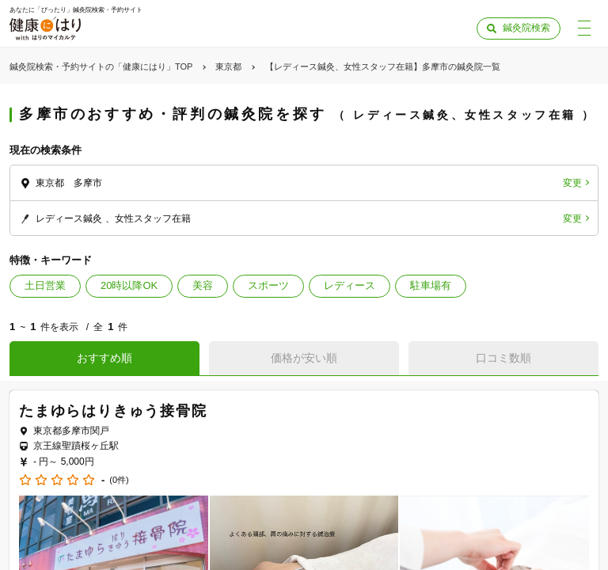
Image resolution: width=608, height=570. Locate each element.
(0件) (118, 480)
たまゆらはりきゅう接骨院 (113, 411)
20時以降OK (129, 285)
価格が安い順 (304, 358)
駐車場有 (430, 285)
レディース (349, 285)
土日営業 (45, 285)
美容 (202, 285)
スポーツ (268, 285)
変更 (572, 183)
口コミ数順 (503, 358)
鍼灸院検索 (526, 27)
